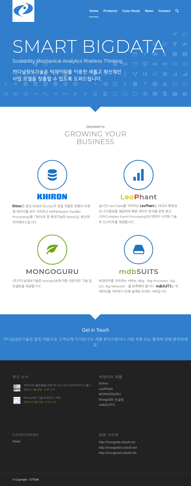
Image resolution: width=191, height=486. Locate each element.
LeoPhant (106, 389)
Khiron (103, 383)
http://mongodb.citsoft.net (117, 442)
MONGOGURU (110, 394)
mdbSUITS (107, 405)
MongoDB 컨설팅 (111, 399)
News (16, 441)
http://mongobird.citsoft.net (118, 447)
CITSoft (34, 479)
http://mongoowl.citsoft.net (117, 453)
